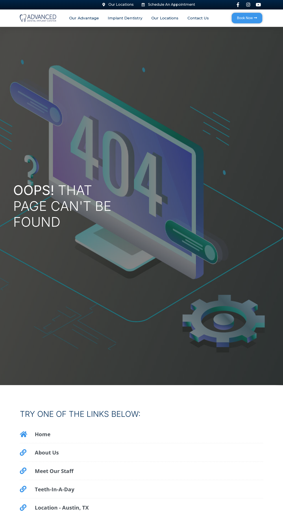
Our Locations (164, 18)
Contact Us (198, 18)
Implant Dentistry (125, 18)
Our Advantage (84, 18)
